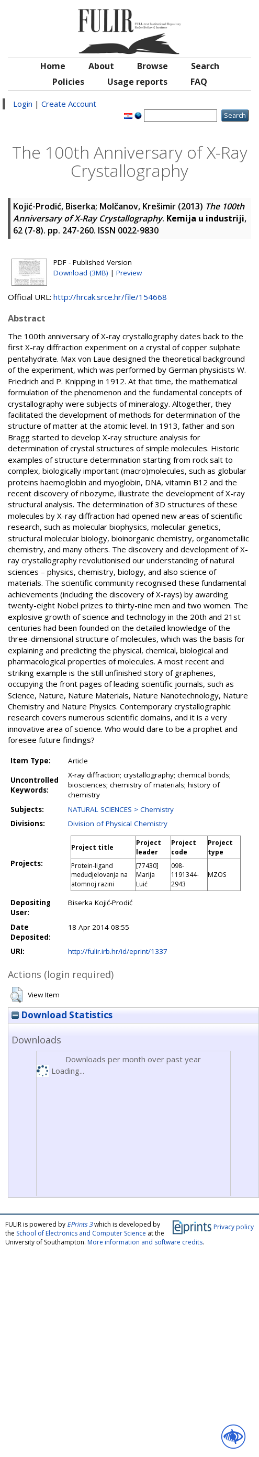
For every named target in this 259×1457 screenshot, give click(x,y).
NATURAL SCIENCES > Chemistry (121, 809)
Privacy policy (233, 1226)
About (101, 66)
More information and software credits (144, 1242)
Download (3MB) (80, 272)
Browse (152, 66)
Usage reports (137, 81)
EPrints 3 (80, 1224)
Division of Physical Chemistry (117, 823)
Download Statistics (62, 1015)
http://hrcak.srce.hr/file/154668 (110, 297)
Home (52, 66)
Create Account (68, 103)
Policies (68, 81)
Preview (129, 272)
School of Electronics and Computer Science (81, 1233)
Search (205, 66)
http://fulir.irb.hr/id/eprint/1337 (117, 951)
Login (22, 103)
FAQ (198, 81)
